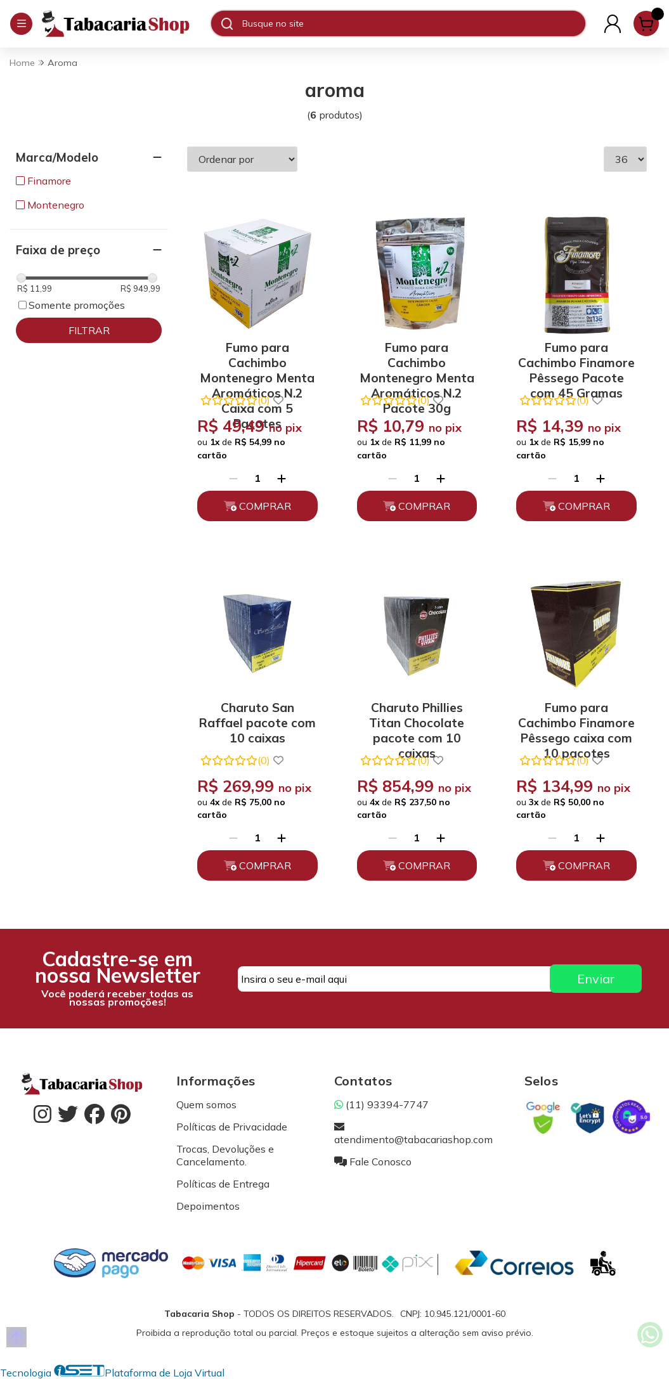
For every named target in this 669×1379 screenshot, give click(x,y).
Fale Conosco (373, 1161)
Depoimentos (208, 1206)
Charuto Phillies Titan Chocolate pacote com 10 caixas (416, 720)
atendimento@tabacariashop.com (413, 1133)
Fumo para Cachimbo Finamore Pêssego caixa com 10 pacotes (576, 720)
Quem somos (206, 1104)
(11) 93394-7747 (381, 1104)
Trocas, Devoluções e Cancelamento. (225, 1155)
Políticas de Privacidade (231, 1126)
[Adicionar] (281, 478)
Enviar (595, 979)
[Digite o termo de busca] (413, 23)
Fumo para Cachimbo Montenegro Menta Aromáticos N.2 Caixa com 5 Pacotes (257, 360)
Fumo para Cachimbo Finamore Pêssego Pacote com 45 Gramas (576, 360)
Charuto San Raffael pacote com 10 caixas (257, 720)
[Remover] (233, 478)
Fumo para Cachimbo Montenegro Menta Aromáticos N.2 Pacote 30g (417, 360)
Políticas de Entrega (223, 1183)
